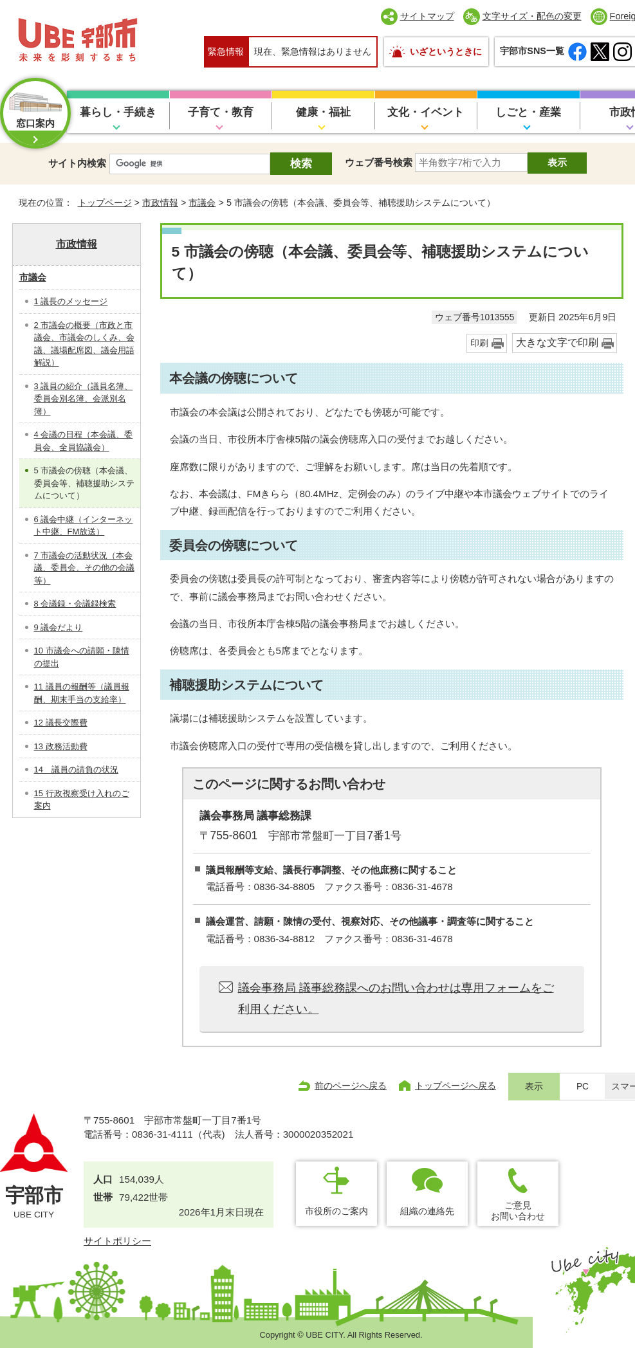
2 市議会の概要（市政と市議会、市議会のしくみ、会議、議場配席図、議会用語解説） (84, 344)
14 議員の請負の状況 (76, 769)
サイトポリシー (117, 1240)
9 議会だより (58, 627)
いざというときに (446, 51)
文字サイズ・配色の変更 (532, 16)
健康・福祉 (323, 112)
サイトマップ (427, 16)
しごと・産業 (528, 112)
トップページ (105, 202)
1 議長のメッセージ (71, 301)
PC (582, 1086)
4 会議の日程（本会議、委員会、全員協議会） (83, 441)
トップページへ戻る (455, 1085)
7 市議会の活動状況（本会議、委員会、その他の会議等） (84, 568)
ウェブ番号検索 (378, 162)
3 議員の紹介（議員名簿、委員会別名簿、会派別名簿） (83, 398)
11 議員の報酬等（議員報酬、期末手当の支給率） (81, 693)
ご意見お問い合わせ (518, 1210)
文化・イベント (425, 112)
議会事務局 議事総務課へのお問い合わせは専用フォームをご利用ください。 (396, 998)
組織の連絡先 (427, 1211)
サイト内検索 (77, 163)
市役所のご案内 (336, 1211)
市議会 (202, 202)
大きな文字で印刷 (557, 342)
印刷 (479, 343)
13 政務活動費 (60, 746)
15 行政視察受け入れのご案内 (81, 799)
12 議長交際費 (60, 722)
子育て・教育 (220, 112)
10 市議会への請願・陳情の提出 (81, 657)
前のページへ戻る (351, 1085)
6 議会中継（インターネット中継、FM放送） (83, 526)
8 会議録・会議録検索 (75, 603)
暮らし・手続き (118, 112)
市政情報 (160, 202)
